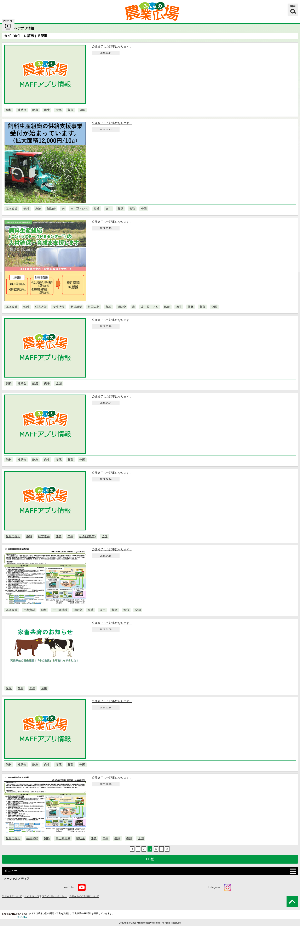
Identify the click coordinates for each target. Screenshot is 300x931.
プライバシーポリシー (54, 896)
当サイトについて (12, 896)
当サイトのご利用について (84, 896)
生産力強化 (13, 536)
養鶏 (70, 110)
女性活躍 (58, 306)
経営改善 (41, 306)
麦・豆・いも (79, 208)
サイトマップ (31, 896)
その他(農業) (87, 536)
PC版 (150, 859)
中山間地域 (60, 610)
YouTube (75, 887)
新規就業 (76, 306)
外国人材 (93, 306)
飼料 (9, 110)
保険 (9, 688)
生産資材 (29, 610)
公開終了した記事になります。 (112, 46)
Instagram (219, 887)
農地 (38, 208)
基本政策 (11, 208)
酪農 (35, 110)
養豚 (59, 110)
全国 (82, 110)
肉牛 (47, 110)
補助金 (22, 110)
